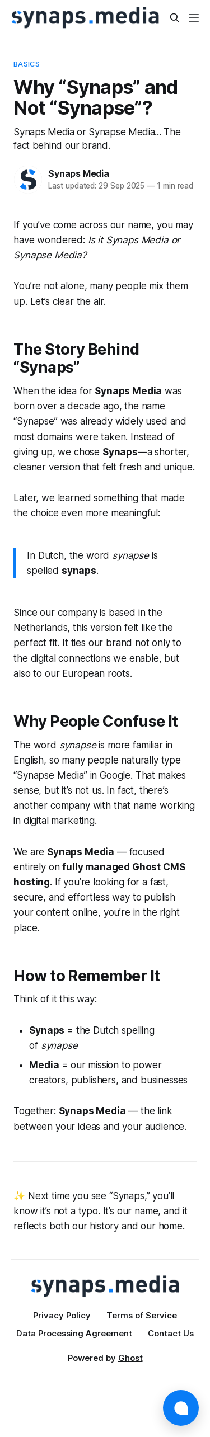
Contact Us (171, 1333)
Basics (26, 63)
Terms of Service (141, 1315)
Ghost (130, 1358)
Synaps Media (78, 173)
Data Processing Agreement (74, 1333)
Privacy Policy (62, 1315)
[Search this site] (175, 18)
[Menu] (194, 18)
